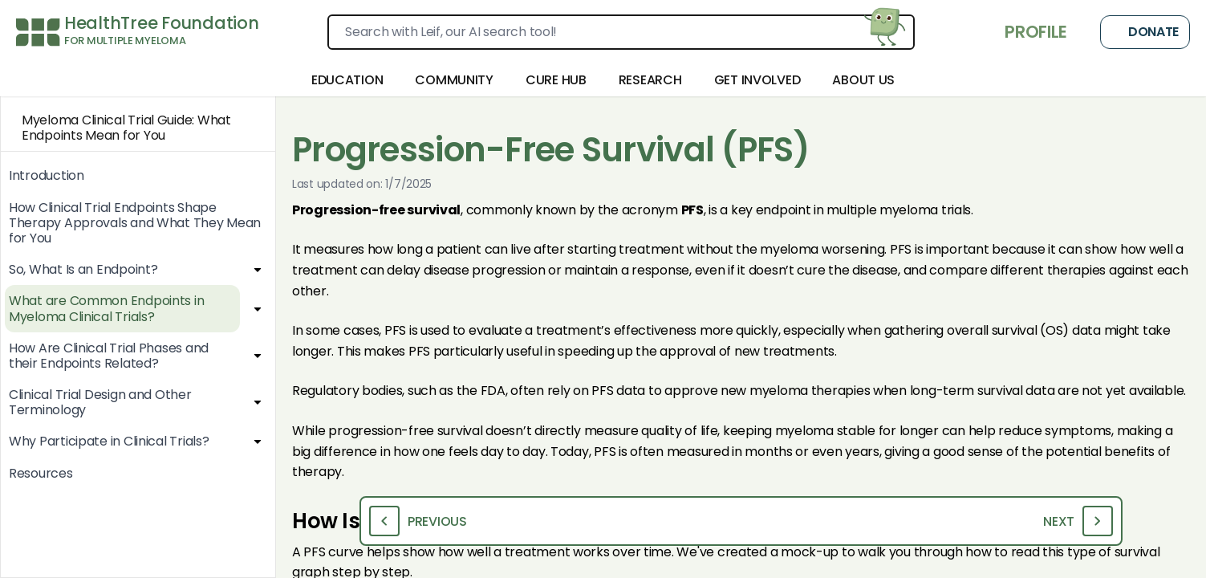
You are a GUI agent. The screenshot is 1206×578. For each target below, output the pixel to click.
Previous (418, 521)
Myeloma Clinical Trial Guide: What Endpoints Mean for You (116, 127)
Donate (1145, 32)
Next (1078, 521)
